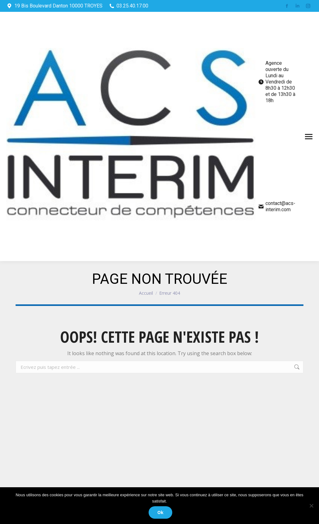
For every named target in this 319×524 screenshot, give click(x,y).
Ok (161, 513)
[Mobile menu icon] (309, 137)
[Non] (311, 506)
